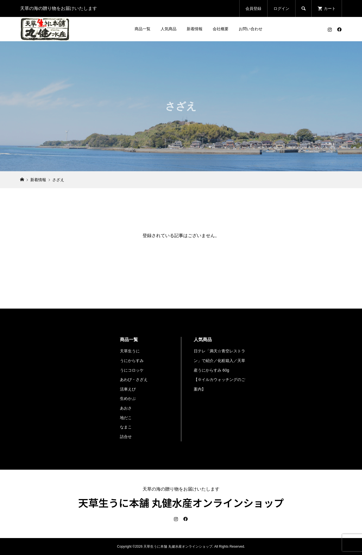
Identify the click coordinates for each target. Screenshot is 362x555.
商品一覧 (142, 29)
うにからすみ (132, 360)
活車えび (128, 389)
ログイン (281, 8)
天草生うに (130, 351)
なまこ (126, 427)
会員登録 (253, 8)
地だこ (126, 417)
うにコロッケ (132, 370)
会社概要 (221, 29)
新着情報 (194, 29)
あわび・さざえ (134, 379)
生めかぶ (128, 398)
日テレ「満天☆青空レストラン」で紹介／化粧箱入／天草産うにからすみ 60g (219, 360)
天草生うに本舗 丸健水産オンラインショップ (181, 502)
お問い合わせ (250, 29)
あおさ (126, 408)
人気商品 (168, 29)
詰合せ (126, 436)
